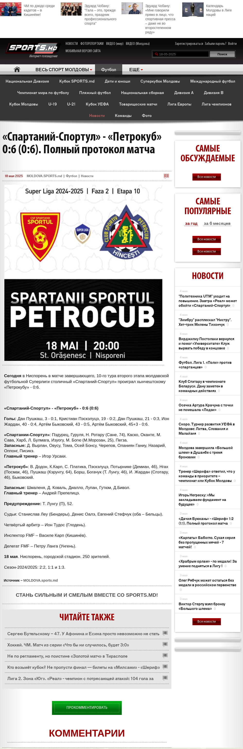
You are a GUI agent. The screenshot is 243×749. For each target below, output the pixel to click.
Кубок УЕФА (97, 103)
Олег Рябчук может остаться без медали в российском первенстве (207, 585)
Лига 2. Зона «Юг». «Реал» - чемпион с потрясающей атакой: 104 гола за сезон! (80, 679)
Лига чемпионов (217, 103)
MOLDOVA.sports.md (40, 580)
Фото (147, 115)
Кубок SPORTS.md (77, 81)
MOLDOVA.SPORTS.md (44, 176)
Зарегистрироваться (189, 44)
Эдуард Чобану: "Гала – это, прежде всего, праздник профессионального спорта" (88, 13)
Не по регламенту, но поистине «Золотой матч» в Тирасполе (67, 656)
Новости (97, 115)
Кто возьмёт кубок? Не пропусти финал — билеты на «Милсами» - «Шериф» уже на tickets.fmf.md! (83, 668)
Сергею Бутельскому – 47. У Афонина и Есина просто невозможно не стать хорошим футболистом (83, 634)
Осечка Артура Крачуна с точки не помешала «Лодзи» (206, 407)
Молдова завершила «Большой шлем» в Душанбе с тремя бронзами (206, 452)
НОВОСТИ (72, 44)
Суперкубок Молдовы (160, 81)
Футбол (108, 69)
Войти (232, 44)
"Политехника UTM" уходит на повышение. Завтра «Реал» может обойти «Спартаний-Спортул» (208, 300)
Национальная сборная (142, 92)
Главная (17, 69)
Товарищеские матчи (138, 103)
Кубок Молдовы (23, 103)
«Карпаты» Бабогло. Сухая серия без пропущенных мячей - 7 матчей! (207, 542)
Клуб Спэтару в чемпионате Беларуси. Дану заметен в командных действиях (202, 386)
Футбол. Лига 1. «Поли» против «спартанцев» (205, 364)
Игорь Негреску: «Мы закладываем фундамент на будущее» (202, 499)
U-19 (52, 103)
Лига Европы (179, 103)
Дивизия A (184, 92)
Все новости (207, 177)
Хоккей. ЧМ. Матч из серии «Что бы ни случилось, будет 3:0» (68, 644)
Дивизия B (213, 92)
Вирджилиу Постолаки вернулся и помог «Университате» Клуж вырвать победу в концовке (206, 343)
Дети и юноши (117, 81)
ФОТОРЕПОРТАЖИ (92, 44)
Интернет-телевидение (33, 50)
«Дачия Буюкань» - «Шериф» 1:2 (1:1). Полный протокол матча (206, 520)
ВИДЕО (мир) (114, 44)
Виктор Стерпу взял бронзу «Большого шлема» (202, 606)
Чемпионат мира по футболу (43, 92)
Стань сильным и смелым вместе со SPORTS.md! (87, 595)
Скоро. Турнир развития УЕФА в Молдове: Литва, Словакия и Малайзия (207, 428)
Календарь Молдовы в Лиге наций (207, 9)
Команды (123, 115)
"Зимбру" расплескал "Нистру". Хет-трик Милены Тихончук (205, 321)
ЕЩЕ (134, 69)
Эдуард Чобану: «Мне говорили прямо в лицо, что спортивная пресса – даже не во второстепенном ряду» (148, 18)
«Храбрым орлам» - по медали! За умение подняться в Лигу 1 (208, 563)
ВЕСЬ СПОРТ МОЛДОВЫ (62, 69)
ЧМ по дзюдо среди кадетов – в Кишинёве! (27, 9)
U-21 (71, 103)
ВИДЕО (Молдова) (138, 44)
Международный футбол (212, 81)
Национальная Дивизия (27, 81)
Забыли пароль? (215, 44)
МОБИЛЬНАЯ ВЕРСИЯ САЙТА (83, 51)
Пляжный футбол (95, 92)
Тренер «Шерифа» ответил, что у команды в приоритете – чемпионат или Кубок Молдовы (207, 476)
